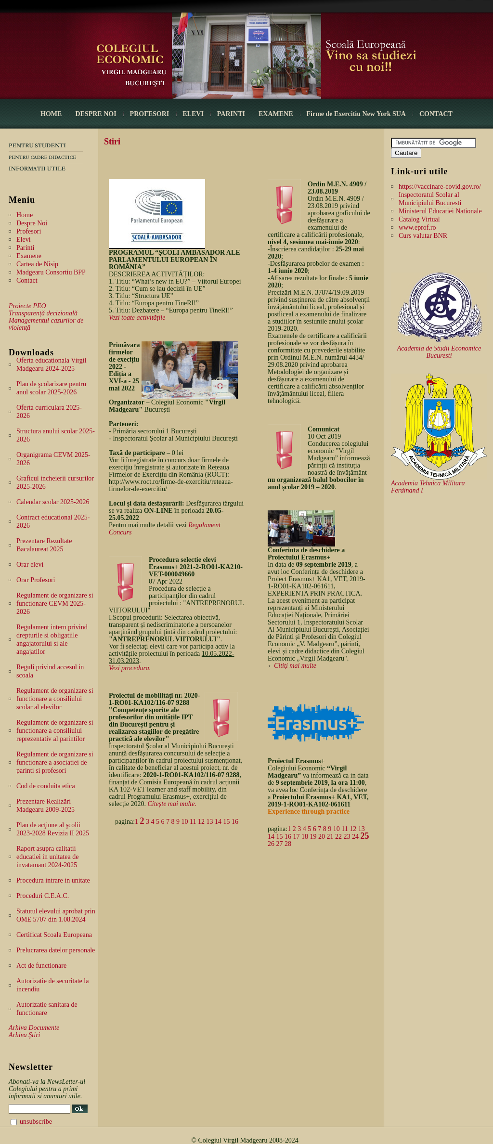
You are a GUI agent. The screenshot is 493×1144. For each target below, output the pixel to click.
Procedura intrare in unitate (53, 880)
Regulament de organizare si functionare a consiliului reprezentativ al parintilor (54, 730)
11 (193, 821)
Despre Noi (31, 223)
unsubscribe (36, 1121)
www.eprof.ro (417, 227)
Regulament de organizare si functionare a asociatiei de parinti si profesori (54, 762)
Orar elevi (29, 564)
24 (355, 836)
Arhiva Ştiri (24, 1035)
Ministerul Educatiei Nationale (440, 211)
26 (271, 843)
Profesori (28, 231)
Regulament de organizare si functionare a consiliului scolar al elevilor (54, 699)
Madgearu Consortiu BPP (51, 272)
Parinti (25, 247)
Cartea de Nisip (37, 264)
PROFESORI (149, 113)
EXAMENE (276, 113)
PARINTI (231, 113)
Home (24, 215)
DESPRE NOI (95, 113)
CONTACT (436, 113)
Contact (27, 280)
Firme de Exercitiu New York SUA (356, 113)
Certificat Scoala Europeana (54, 934)
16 (235, 821)
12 (201, 821)
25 (365, 836)
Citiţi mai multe (295, 665)
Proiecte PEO (27, 306)
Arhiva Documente (34, 1027)
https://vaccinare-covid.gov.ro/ (440, 186)
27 (279, 843)
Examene (28, 256)
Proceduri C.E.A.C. (42, 895)
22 (338, 836)
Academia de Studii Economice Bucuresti (439, 352)
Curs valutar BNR (423, 235)
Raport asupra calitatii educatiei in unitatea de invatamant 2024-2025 (47, 857)
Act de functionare (41, 965)
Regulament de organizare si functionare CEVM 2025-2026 (54, 603)
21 (330, 836)
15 (226, 821)
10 (185, 821)
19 (313, 836)
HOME (51, 113)
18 (304, 836)
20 (321, 836)
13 (210, 821)
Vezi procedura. (130, 668)
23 (347, 836)
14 (218, 821)
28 (288, 843)
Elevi (23, 239)
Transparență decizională (43, 313)
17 (296, 836)
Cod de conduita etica (45, 786)
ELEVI (193, 113)
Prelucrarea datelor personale (55, 950)
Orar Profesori (35, 580)
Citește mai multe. (171, 803)
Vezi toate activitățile (137, 317)
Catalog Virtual (419, 219)
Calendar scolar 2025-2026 (53, 502)
